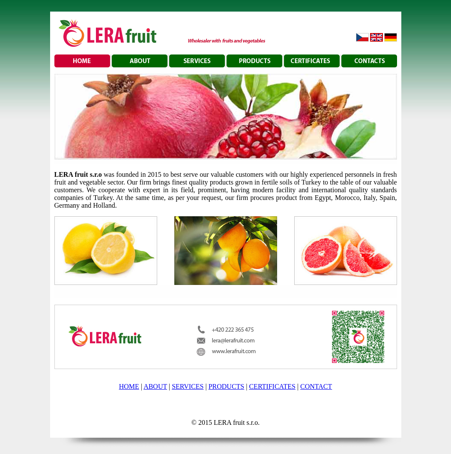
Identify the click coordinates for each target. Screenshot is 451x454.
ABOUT (155, 386)
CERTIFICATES (272, 386)
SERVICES (187, 386)
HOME (129, 386)
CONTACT (316, 386)
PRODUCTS (227, 386)
